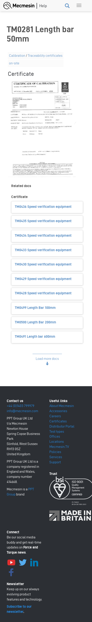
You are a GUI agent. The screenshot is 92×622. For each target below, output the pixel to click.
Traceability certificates (45, 55)
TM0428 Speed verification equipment (43, 293)
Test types (56, 431)
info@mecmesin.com (22, 411)
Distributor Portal (61, 426)
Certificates (58, 421)
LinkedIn (34, 561)
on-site (14, 63)
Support (55, 462)
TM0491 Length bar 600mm (35, 336)
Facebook (11, 571)
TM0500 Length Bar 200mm (35, 322)
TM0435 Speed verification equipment (43, 221)
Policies (55, 452)
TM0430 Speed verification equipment (43, 264)
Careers (55, 416)
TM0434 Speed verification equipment (43, 235)
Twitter (22, 561)
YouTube (11, 561)
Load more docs (47, 359)
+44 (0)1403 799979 (20, 406)
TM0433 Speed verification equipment (43, 250)
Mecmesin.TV (59, 447)
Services (55, 457)
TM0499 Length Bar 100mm (35, 308)
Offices (54, 436)
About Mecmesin (61, 406)
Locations (56, 441)
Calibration (17, 55)
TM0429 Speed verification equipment (43, 279)
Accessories (58, 411)
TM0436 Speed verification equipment (43, 207)
